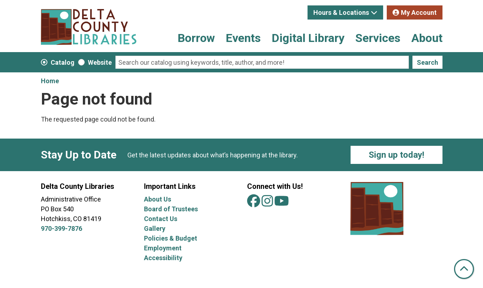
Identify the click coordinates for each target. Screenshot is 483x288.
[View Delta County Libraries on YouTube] (281, 203)
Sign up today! (396, 155)
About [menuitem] (426, 38)
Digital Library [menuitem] (308, 38)
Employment (163, 248)
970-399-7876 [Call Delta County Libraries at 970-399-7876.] (61, 228)
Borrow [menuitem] (196, 38)
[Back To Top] (464, 269)
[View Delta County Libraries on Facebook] (254, 203)
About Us (157, 199)
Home (50, 81)
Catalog (63, 62)
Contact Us (160, 219)
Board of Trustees (171, 209)
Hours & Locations (341, 12)
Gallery (154, 228)
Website (100, 62)
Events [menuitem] (243, 38)
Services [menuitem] (378, 38)
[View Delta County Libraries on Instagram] (268, 203)
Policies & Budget (170, 238)
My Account (419, 12)
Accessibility (163, 258)
